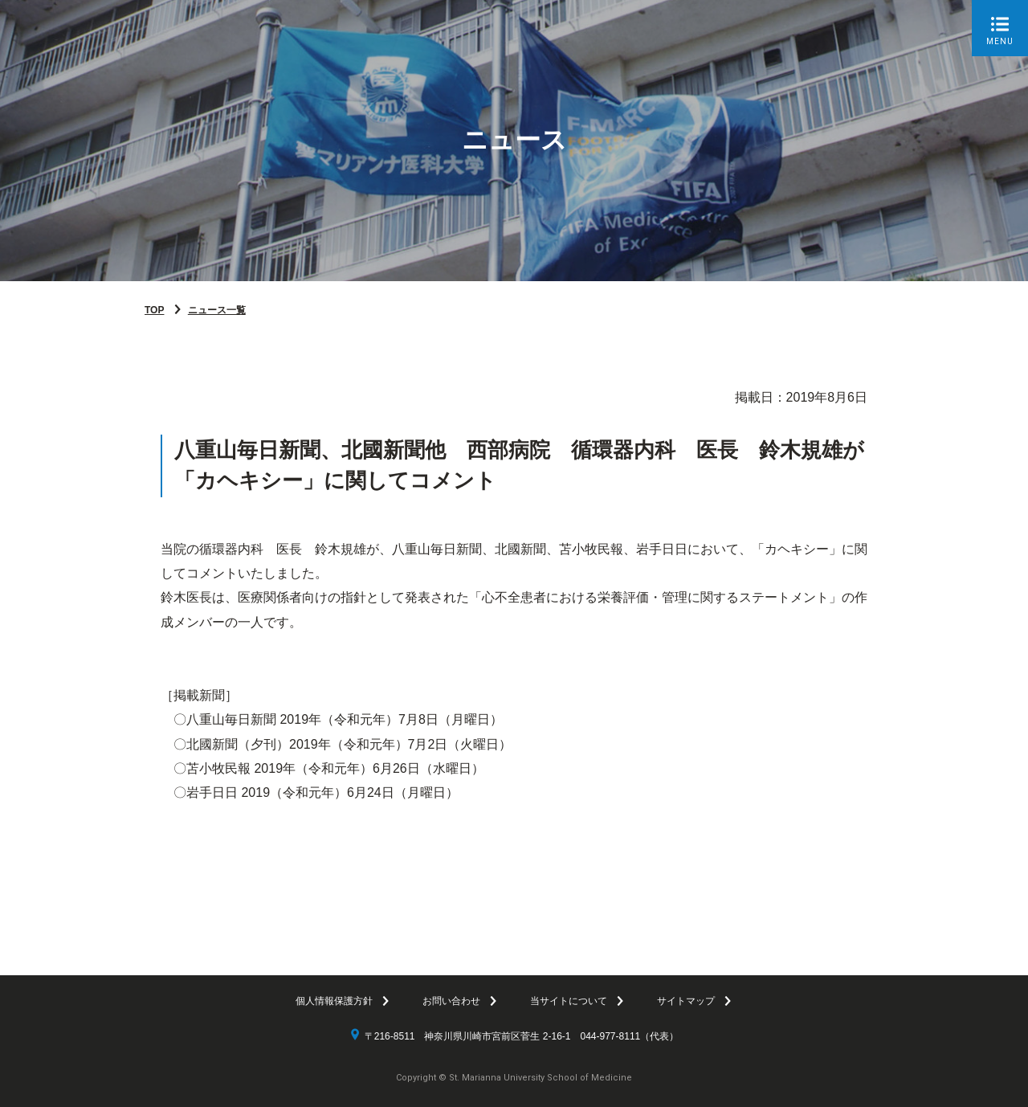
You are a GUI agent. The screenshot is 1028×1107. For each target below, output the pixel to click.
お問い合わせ (451, 1001)
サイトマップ (686, 1001)
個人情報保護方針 (334, 1001)
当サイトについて (568, 1001)
